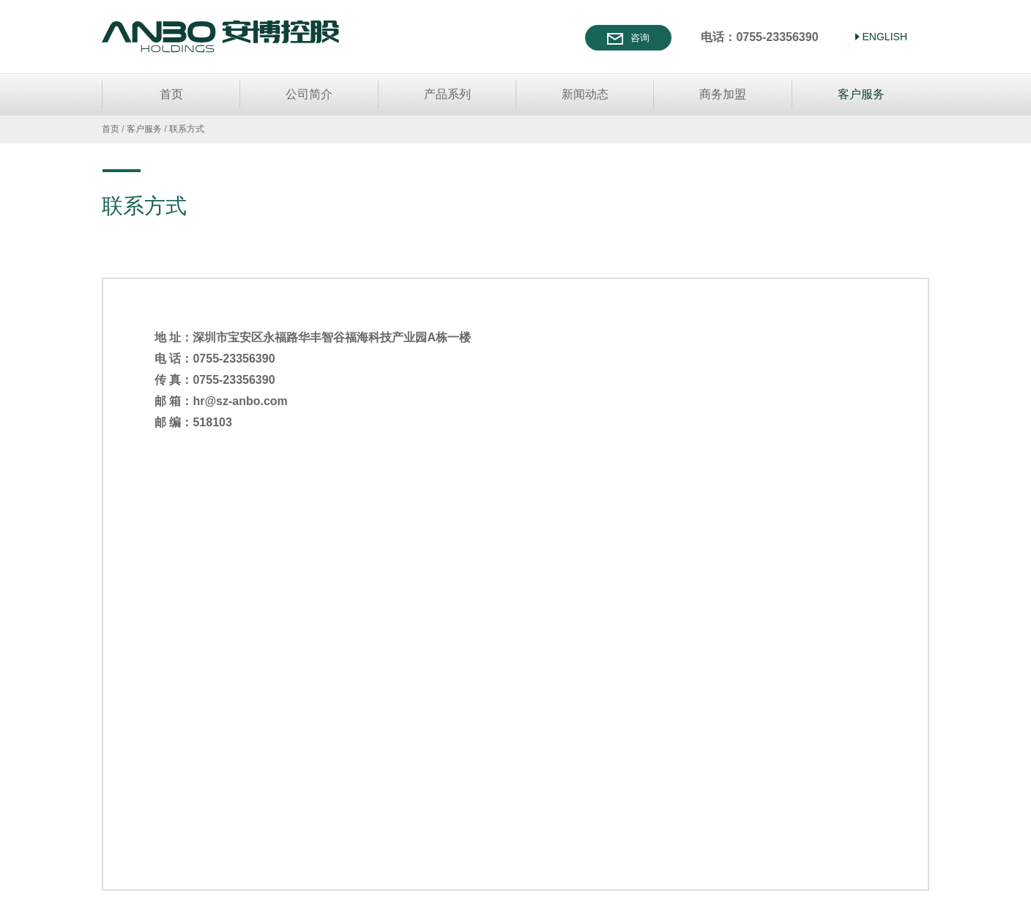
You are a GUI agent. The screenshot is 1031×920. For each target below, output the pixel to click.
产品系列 (447, 94)
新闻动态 (585, 94)
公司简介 (309, 94)
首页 (171, 94)
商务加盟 (722, 94)
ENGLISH (885, 36)
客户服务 (861, 94)
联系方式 (186, 129)
